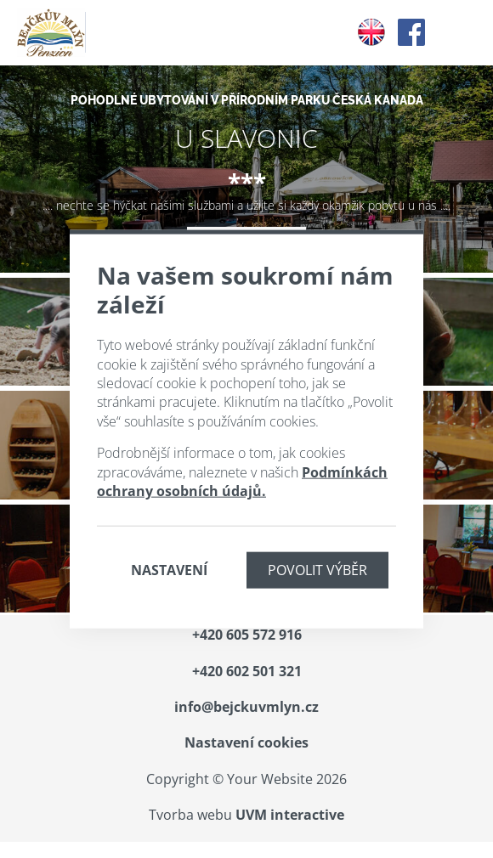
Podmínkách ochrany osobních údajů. (242, 481)
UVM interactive (289, 814)
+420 (247, 634)
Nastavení (169, 570)
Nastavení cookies (246, 742)
